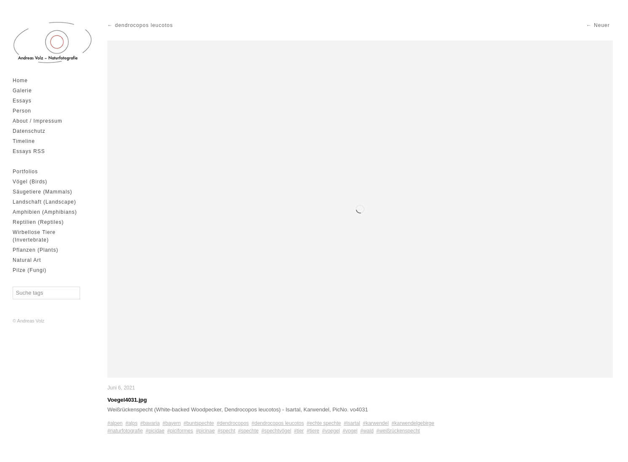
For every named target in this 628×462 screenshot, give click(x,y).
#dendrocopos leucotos (277, 423)
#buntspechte (199, 423)
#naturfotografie (125, 431)
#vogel (349, 431)
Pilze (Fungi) (29, 270)
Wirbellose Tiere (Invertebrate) (34, 236)
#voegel (331, 431)
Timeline (24, 141)
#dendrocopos (233, 423)
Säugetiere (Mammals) (42, 192)
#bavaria (150, 423)
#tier (299, 431)
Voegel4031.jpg (127, 400)
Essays (22, 101)
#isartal (352, 423)
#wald (366, 431)
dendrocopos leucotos (144, 25)
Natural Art (27, 260)
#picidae (155, 431)
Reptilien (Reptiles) (38, 222)
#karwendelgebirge (413, 423)
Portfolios (25, 172)
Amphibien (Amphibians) (45, 212)
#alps (132, 423)
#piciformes (180, 431)
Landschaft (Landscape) (44, 202)
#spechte (248, 431)
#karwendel (376, 423)
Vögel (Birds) (30, 182)
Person (22, 111)
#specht (226, 431)
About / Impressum (37, 121)
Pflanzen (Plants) (35, 250)
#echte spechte (324, 423)
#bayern (172, 423)
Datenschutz (29, 131)
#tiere (313, 431)
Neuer (602, 25)
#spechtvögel (276, 431)
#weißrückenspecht (398, 431)
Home (20, 80)
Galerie (22, 91)
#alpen (115, 423)
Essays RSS (29, 151)
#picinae (205, 431)
